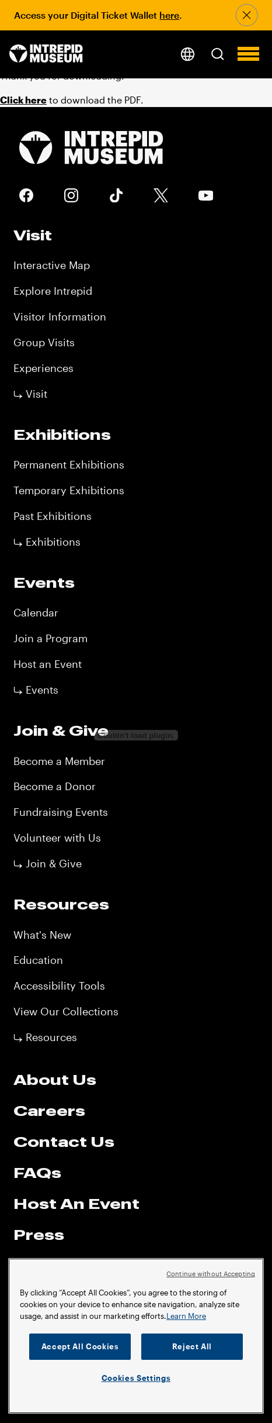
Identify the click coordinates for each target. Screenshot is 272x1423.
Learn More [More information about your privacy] (186, 1316)
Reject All (192, 1346)
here (169, 14)
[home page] (46, 54)
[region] (136, 1335)
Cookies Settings (136, 1378)
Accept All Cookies (80, 1346)
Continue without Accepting (210, 1273)
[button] (217, 53)
